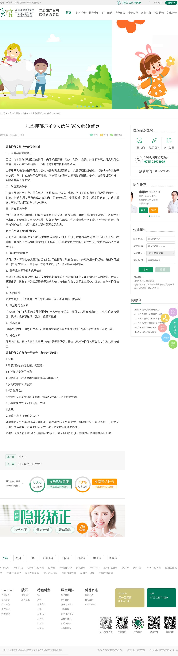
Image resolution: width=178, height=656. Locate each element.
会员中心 (145, 12)
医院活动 (89, 595)
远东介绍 (81, 12)
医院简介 (5, 595)
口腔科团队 (66, 623)
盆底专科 (41, 604)
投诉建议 (5, 614)
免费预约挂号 (104, 484)
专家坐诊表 (90, 604)
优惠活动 (173, 344)
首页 (68, 12)
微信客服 (116, 135)
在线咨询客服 (59, 484)
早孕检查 (4, 568)
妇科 (39, 595)
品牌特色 (5, 604)
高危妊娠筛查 (110, 568)
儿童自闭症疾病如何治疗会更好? (146, 310)
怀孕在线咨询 (154, 568)
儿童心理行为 (37, 113)
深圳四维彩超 (69, 573)
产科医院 (18, 568)
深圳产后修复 (87, 573)
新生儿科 (41, 614)
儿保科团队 (66, 619)
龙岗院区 (171, 2)
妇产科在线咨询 (35, 568)
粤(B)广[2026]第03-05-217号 (110, 650)
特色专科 (94, 12)
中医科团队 (66, 628)
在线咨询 (140, 143)
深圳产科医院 (14, 573)
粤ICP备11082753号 (136, 650)
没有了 (23, 456)
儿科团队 (65, 609)
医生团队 (107, 12)
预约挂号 (173, 312)
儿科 (39, 609)
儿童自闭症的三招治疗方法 (144, 332)
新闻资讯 (89, 600)
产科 (39, 600)
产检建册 (94, 568)
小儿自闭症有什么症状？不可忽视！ (148, 319)
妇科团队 (65, 595)
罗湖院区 (158, 2)
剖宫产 (125, 568)
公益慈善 (158, 12)
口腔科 (40, 623)
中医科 (40, 628)
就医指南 (155, 143)
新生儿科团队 (67, 614)
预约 (104, 135)
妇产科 (51, 568)
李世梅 (158, 192)
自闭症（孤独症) (53, 113)
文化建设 (171, 12)
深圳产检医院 (32, 573)
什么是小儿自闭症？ (31, 463)
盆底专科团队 (67, 604)
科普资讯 (133, 12)
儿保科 (25, 113)
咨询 (94, 135)
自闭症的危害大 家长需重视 (144, 328)
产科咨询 (138, 568)
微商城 (166, 337)
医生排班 (162, 327)
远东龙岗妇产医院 (11, 113)
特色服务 (120, 12)
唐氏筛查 (81, 568)
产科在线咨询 (105, 573)
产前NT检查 (65, 568)
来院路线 (169, 143)
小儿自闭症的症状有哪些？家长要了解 (149, 323)
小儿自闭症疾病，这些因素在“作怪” (148, 314)
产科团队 (65, 600)
